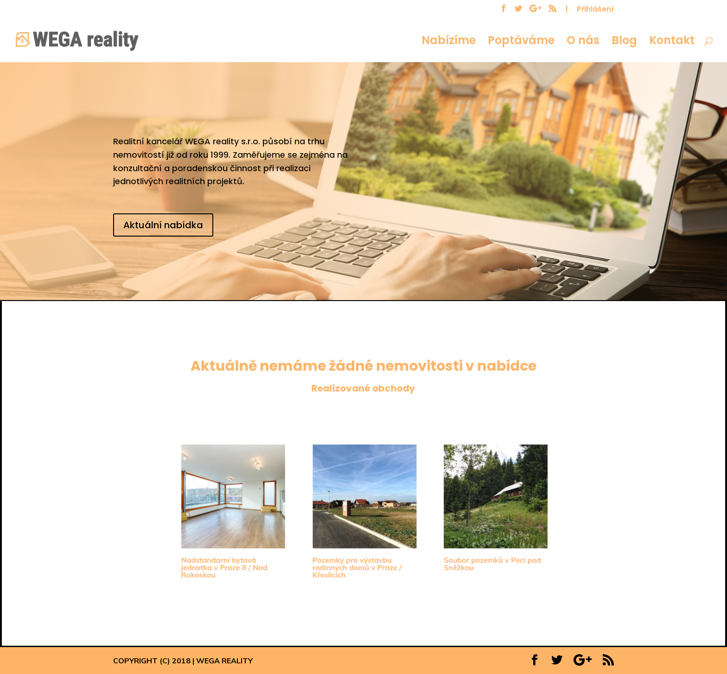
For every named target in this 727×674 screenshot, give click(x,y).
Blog (624, 42)
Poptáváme (521, 42)
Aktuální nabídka (163, 224)
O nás (583, 42)
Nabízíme (448, 42)
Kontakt (672, 42)
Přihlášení (595, 10)
